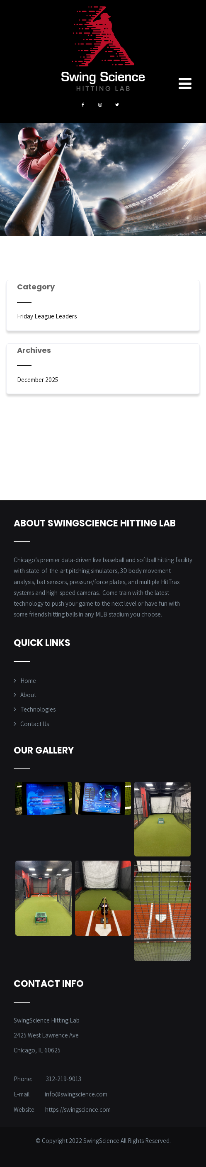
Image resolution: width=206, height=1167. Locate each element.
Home (28, 681)
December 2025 (37, 380)
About (28, 695)
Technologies (38, 709)
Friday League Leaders (47, 316)
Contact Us (34, 724)
